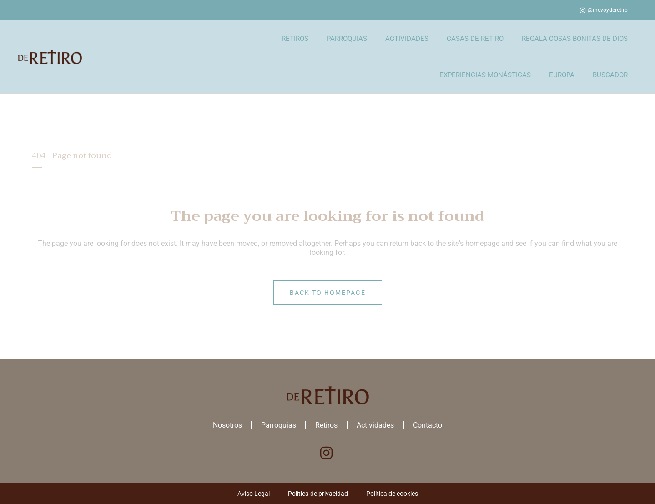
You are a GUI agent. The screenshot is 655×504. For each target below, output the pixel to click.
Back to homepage (328, 292)
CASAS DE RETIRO (475, 39)
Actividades (375, 425)
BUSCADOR (610, 75)
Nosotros (227, 425)
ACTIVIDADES (406, 39)
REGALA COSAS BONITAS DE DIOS (575, 39)
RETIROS (295, 39)
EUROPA (561, 75)
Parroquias (278, 425)
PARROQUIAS (347, 39)
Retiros (326, 425)
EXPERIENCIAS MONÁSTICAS (485, 75)
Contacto (427, 425)
